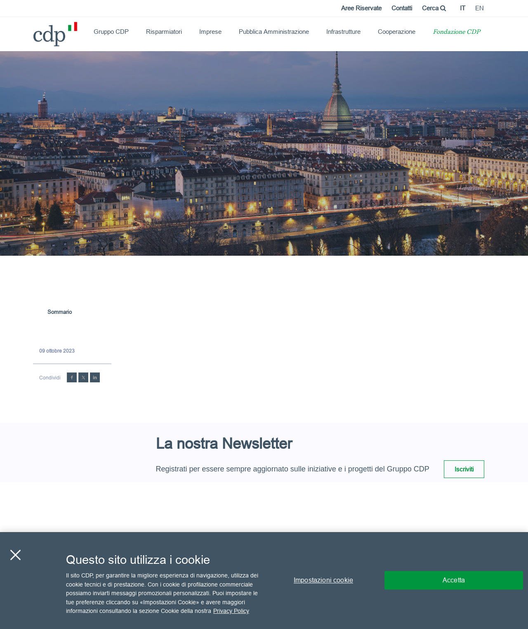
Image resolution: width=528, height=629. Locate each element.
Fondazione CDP (456, 32)
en (479, 8)
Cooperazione (396, 31)
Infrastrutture (343, 31)
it (462, 8)
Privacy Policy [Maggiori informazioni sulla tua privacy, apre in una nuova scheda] (231, 611)
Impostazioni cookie (323, 580)
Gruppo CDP (111, 31)
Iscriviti (464, 469)
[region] (264, 580)
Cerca (434, 8)
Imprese (210, 31)
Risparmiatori (164, 31)
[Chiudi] (15, 555)
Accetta (454, 580)
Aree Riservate (361, 8)
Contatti (401, 8)
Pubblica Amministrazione (274, 31)
